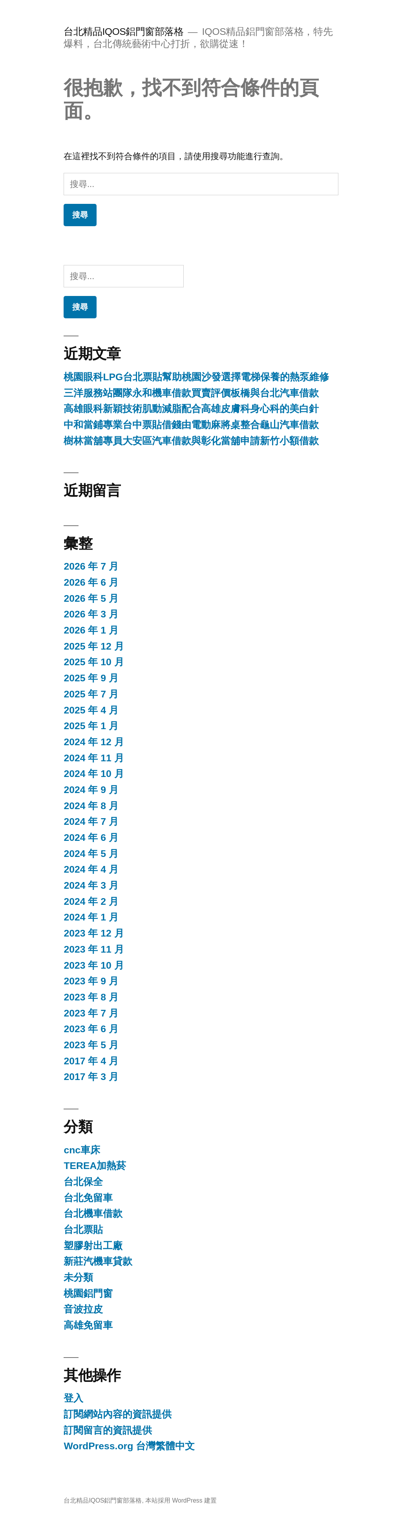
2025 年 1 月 (91, 726)
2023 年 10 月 (94, 965)
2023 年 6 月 (91, 1029)
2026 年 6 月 (91, 582)
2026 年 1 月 (91, 630)
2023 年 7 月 (91, 1013)
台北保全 (83, 1181)
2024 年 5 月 (91, 853)
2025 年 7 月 (91, 694)
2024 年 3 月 (91, 885)
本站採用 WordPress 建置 (181, 1500)
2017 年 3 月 (91, 1076)
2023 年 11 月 (94, 949)
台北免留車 (88, 1198)
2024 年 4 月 (91, 869)
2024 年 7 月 (91, 821)
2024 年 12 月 (94, 742)
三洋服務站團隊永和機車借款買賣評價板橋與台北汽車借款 (191, 393)
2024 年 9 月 (91, 789)
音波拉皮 (83, 1309)
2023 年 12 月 (94, 933)
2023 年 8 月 (91, 997)
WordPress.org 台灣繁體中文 (129, 1446)
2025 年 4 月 (91, 710)
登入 (73, 1398)
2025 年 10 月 (94, 662)
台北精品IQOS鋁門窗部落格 (123, 31)
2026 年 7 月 (91, 566)
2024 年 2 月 (91, 901)
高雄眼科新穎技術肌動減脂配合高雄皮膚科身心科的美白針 (191, 408)
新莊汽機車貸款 (98, 1261)
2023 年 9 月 (91, 981)
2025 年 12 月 (94, 646)
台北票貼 (83, 1229)
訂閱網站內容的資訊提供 (118, 1414)
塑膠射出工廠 (93, 1245)
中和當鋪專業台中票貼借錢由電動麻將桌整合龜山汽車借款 (191, 424)
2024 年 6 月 (91, 837)
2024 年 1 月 (91, 917)
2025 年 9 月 (91, 678)
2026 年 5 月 (91, 598)
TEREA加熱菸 (95, 1165)
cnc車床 (82, 1150)
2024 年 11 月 (94, 758)
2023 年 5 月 (91, 1045)
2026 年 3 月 (91, 614)
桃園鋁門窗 (88, 1293)
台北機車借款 (93, 1213)
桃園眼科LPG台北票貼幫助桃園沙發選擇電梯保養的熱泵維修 (196, 377)
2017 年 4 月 (91, 1061)
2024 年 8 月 (91, 805)
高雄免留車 (88, 1325)
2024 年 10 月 (94, 773)
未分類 (78, 1277)
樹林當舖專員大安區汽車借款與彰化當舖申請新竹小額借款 (191, 441)
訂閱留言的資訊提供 (108, 1430)
